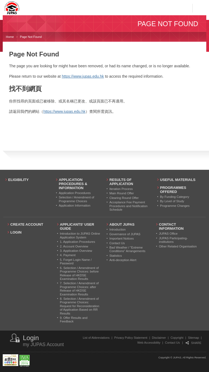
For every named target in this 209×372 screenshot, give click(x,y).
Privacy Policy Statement (130, 337)
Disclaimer (159, 337)
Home (10, 36)
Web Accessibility (149, 342)
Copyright (177, 337)
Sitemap (193, 337)
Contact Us (172, 342)
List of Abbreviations (96, 337)
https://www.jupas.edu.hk (83, 76)
